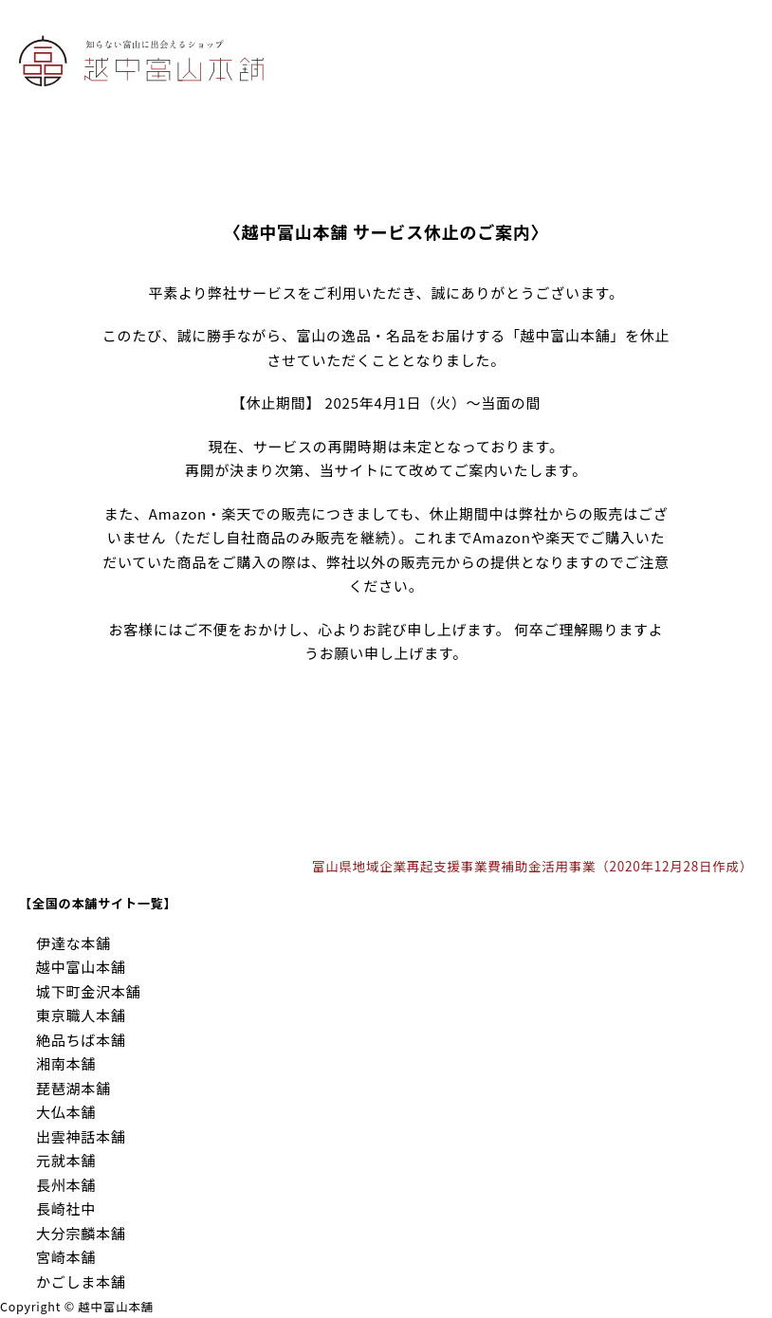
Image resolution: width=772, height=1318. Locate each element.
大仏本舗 (66, 1112)
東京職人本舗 (81, 1015)
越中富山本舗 (81, 967)
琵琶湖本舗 (73, 1088)
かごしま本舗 (81, 1281)
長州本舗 (66, 1185)
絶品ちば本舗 (81, 1040)
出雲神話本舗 (81, 1136)
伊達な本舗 (73, 943)
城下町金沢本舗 (88, 991)
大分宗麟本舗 (81, 1233)
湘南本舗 (66, 1063)
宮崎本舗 (66, 1257)
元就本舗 (66, 1160)
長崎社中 (66, 1208)
